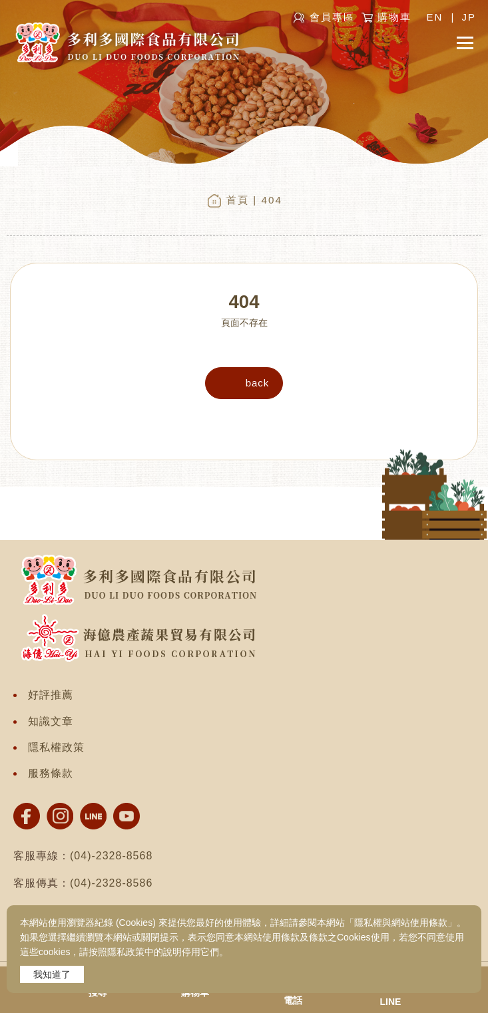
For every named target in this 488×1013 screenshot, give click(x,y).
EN (434, 17)
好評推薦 (50, 694)
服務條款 (50, 773)
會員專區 (332, 17)
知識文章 (50, 721)
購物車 (394, 17)
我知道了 (52, 974)
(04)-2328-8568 (111, 855)
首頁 (237, 200)
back (258, 382)
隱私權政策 (56, 747)
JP (468, 17)
